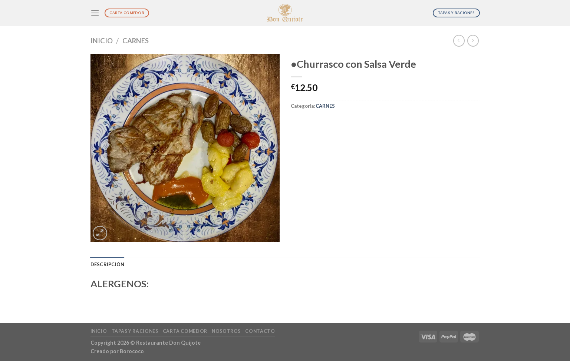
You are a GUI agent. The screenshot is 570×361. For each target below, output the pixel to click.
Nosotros (226, 331)
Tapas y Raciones (135, 331)
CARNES (135, 41)
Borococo (132, 351)
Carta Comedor (185, 331)
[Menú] (94, 13)
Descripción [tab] (107, 264)
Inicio (101, 41)
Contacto (260, 331)
